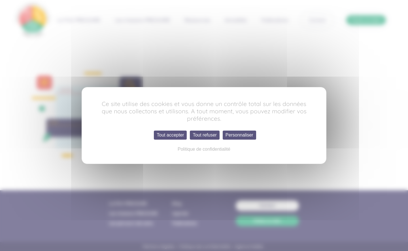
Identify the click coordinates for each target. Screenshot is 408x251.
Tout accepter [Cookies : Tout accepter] (170, 135)
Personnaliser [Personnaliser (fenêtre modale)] (239, 135)
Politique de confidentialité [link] (204, 149)
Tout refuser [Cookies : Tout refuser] (204, 135)
